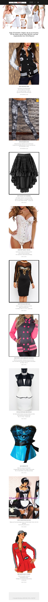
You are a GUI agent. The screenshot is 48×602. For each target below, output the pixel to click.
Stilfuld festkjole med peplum (24, 412)
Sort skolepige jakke (24, 86)
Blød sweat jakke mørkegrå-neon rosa (24, 358)
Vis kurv (31, 2)
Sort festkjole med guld (24, 303)
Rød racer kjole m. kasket (24, 574)
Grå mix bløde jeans (24, 141)
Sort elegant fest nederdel (24, 195)
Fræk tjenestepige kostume (24, 520)
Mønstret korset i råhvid (24, 249)
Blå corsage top (24, 466)
